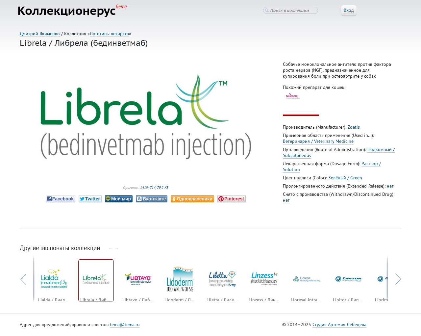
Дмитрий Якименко (40, 34)
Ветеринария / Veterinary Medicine (318, 142)
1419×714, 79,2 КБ (154, 189)
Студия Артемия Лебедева (339, 326)
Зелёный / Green (345, 179)
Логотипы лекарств (109, 34)
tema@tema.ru (125, 326)
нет (390, 187)
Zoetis (354, 128)
